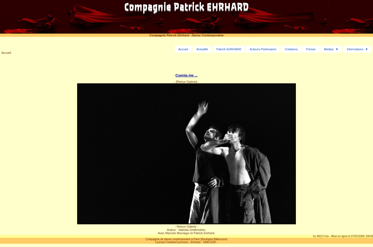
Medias (328, 49)
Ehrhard (195, 242)
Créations (291, 49)
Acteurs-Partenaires (263, 49)
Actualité (202, 49)
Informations (355, 49)
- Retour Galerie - (186, 226)
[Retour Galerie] (186, 81)
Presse (310, 49)
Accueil (6, 52)
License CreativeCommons (171, 242)
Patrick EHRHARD (228, 49)
